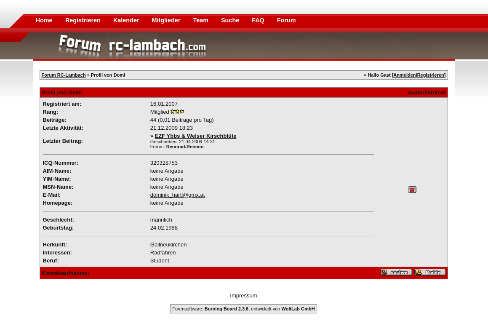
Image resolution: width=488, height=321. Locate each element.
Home (44, 20)
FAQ (259, 20)
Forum (286, 20)
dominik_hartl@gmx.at (177, 195)
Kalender (127, 20)
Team (201, 20)
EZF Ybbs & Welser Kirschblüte (196, 136)
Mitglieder (167, 20)
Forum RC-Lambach (64, 75)
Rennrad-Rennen (185, 146)
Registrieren (83, 20)
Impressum (243, 295)
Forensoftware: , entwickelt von (243, 308)
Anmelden (404, 75)
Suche (231, 20)
